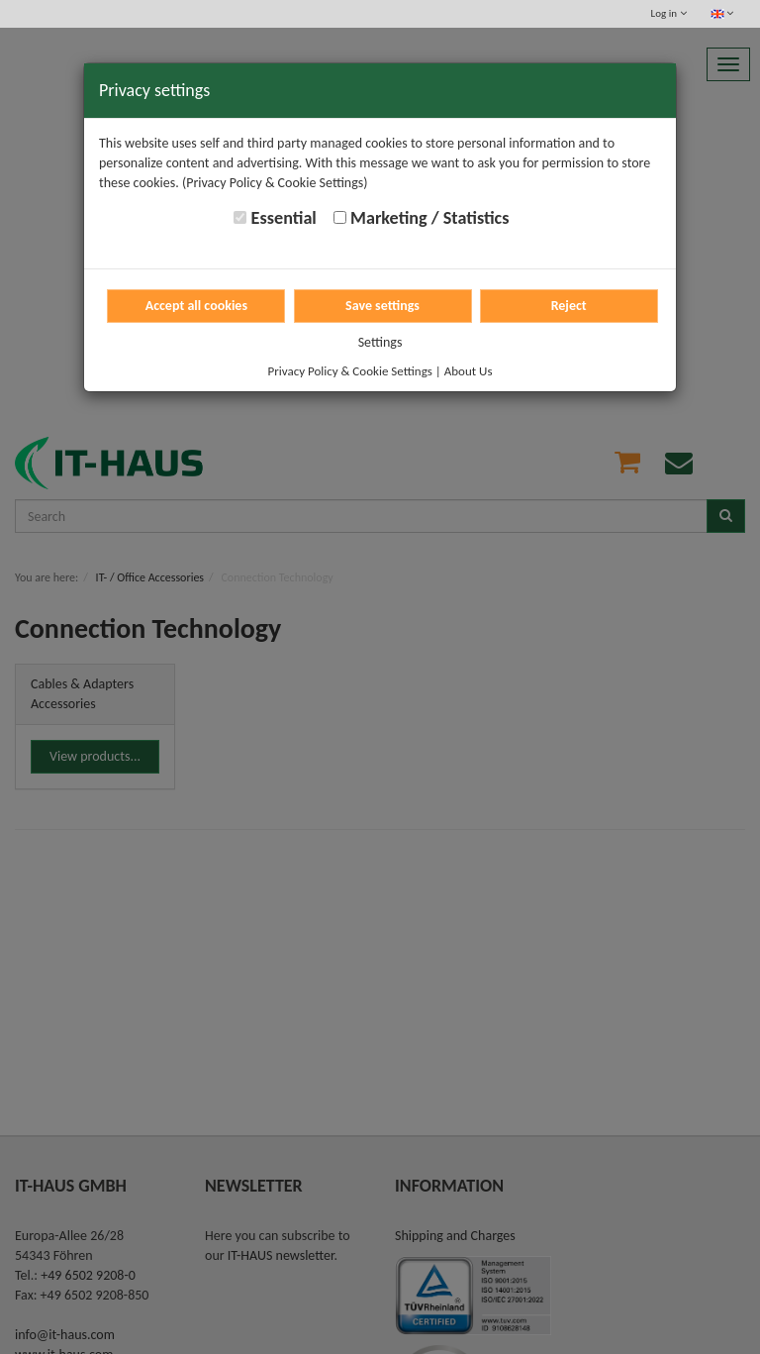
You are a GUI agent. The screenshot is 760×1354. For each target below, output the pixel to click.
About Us (468, 371)
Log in (669, 13)
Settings (380, 342)
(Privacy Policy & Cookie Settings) (275, 182)
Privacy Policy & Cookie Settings (350, 371)
